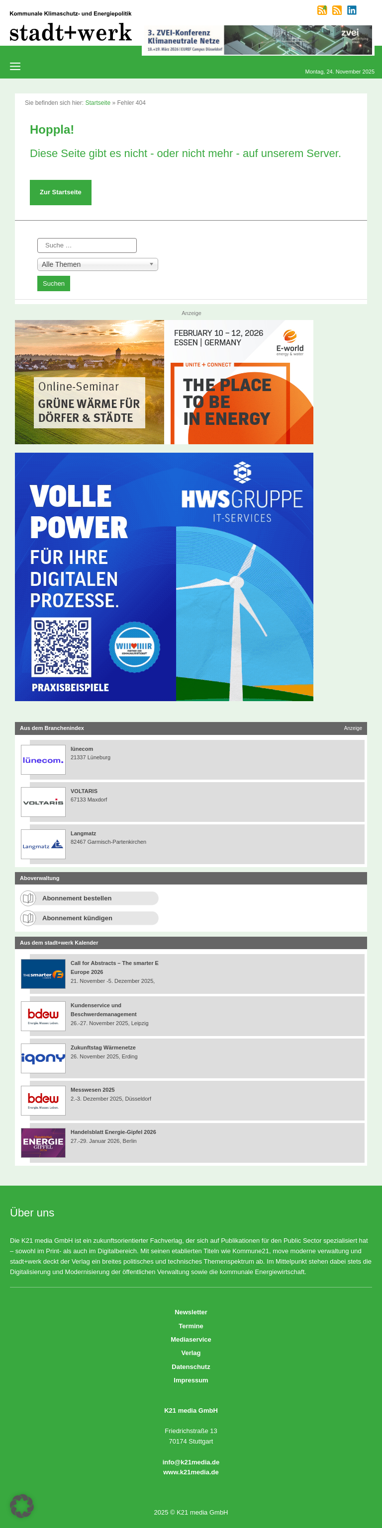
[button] (22, 1506)
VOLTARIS (84, 791)
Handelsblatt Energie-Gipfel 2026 (113, 1132)
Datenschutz (191, 1366)
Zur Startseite (61, 192)
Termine (191, 1326)
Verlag (190, 1353)
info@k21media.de (191, 1462)
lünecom (82, 749)
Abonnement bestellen (76, 898)
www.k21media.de (191, 1472)
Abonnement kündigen (77, 918)
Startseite (97, 102)
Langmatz (83, 833)
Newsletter (191, 1312)
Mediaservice (191, 1339)
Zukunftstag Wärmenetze (103, 1047)
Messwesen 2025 (93, 1090)
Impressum (191, 1380)
